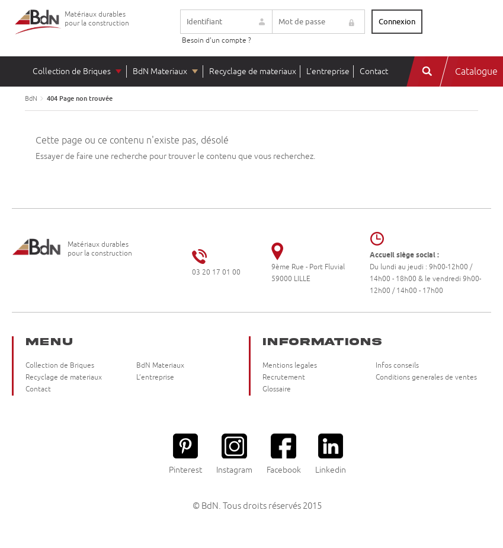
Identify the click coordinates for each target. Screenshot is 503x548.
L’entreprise (328, 71)
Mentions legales (289, 365)
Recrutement (283, 377)
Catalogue (476, 72)
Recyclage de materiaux (252, 71)
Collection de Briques (72, 71)
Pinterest (185, 454)
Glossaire (276, 389)
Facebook (284, 454)
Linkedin (330, 454)
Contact (374, 71)
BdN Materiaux (160, 71)
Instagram (234, 454)
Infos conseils (397, 365)
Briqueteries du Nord (38, 31)
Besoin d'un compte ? (216, 40)
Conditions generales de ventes (426, 377)
